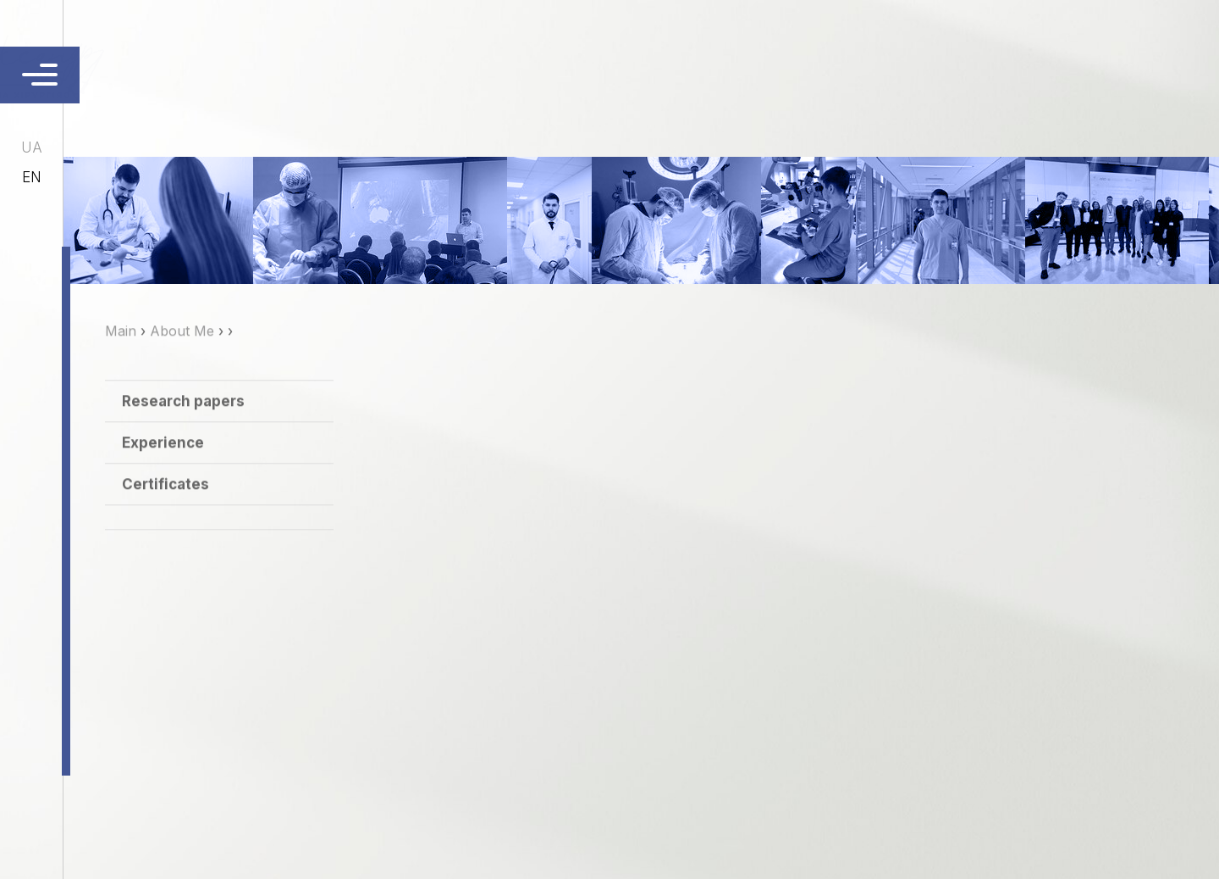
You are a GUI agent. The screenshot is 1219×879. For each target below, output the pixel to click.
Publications (828, 72)
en (31, 177)
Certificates (165, 506)
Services (627, 72)
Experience (163, 464)
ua (31, 147)
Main (120, 352)
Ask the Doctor (961, 72)
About (550, 72)
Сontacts (718, 72)
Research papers (183, 422)
